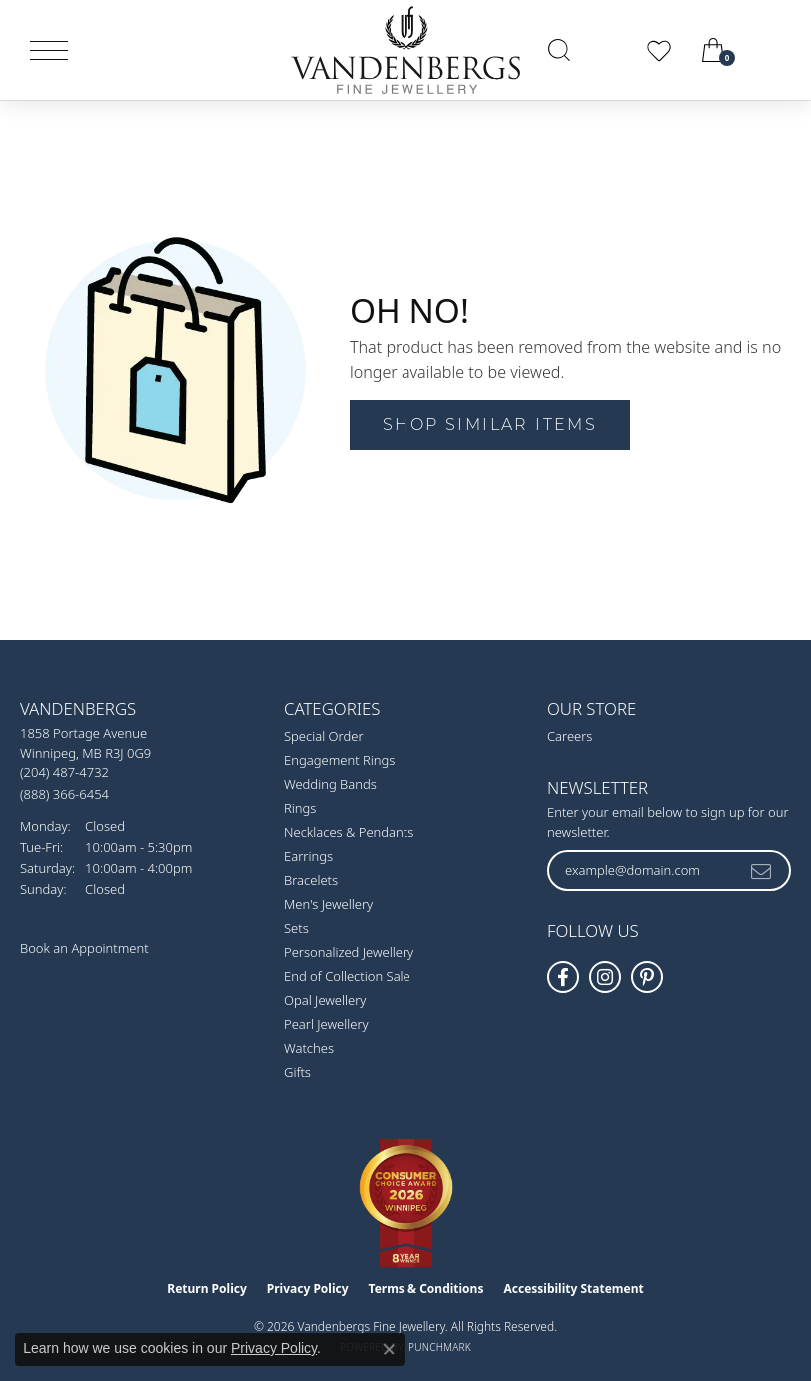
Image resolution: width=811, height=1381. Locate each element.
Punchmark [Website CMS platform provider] (439, 1347)
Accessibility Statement (573, 1288)
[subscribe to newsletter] (762, 870)
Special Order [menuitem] (324, 736)
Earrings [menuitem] (308, 856)
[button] (559, 50)
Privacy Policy (308, 1288)
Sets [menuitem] (296, 928)
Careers (570, 736)
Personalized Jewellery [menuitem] (348, 952)
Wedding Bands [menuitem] (330, 784)
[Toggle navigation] (49, 50)
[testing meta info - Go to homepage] (405, 50)
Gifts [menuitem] (297, 1072)
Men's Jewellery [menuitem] (328, 904)
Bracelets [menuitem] (311, 880)
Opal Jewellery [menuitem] (325, 1000)
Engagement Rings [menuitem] (339, 760)
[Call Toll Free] (64, 793)
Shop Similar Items (490, 424)
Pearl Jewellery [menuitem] (326, 1024)
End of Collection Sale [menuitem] (347, 976)
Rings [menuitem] (300, 808)
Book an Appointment (84, 948)
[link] (773, 50)
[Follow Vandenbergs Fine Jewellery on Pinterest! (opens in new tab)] (647, 977)
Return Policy (207, 1288)
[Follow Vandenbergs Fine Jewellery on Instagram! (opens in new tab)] (605, 977)
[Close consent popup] (389, 1349)
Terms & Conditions (426, 1288)
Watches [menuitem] (309, 1048)
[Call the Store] (64, 772)
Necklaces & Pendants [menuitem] (348, 832)
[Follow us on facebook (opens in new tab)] (563, 977)
